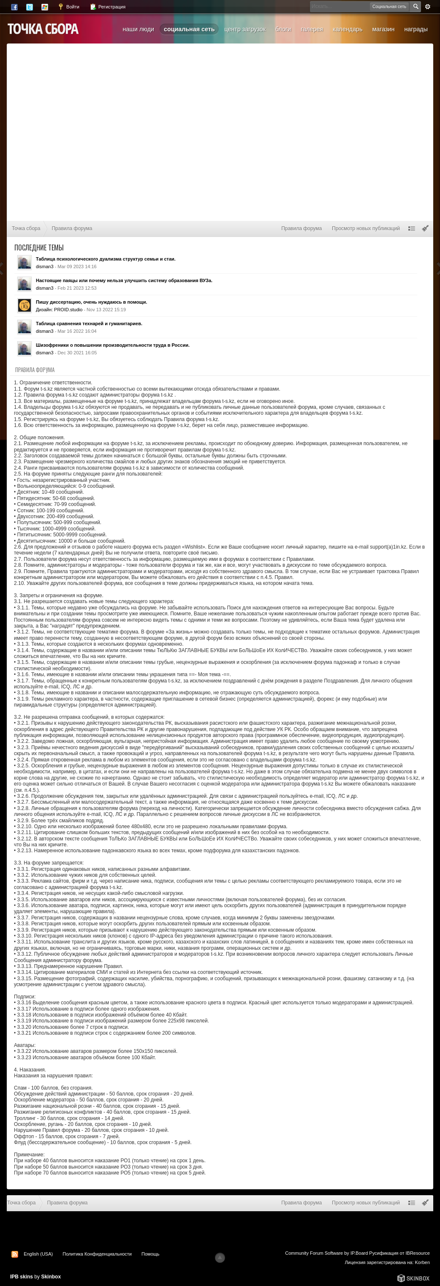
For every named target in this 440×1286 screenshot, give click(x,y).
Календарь (347, 29)
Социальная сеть (189, 29)
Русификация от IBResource (399, 1253)
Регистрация (107, 6)
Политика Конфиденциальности (97, 1253)
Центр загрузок (245, 29)
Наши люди (138, 29)
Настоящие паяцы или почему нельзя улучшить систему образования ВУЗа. (124, 280)
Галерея (312, 29)
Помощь (150, 1253)
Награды (416, 29)
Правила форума (301, 228)
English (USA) (38, 1253)
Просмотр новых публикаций (366, 228)
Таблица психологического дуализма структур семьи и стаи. (106, 258)
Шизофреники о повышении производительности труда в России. (113, 345)
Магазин (383, 29)
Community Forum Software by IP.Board (326, 1253)
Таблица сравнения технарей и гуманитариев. (89, 323)
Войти (68, 6)
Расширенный (427, 6)
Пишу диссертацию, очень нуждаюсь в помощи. (91, 302)
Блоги (283, 29)
